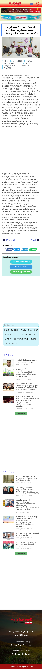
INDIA (30, 330)
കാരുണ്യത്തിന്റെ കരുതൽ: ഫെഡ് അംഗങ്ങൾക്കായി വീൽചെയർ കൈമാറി (26, 544)
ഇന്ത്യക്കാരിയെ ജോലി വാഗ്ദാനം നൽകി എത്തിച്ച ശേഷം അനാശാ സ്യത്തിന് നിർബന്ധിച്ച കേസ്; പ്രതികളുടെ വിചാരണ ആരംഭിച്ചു (27, 401)
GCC (36, 330)
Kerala (23, 330)
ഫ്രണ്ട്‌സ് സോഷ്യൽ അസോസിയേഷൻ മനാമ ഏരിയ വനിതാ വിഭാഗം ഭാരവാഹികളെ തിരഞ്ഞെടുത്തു (27, 490)
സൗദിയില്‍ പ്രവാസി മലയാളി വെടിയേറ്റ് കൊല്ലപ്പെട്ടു (27, 361)
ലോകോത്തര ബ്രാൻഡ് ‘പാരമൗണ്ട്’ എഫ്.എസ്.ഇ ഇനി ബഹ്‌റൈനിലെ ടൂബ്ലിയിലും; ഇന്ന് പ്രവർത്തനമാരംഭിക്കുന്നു (27, 386)
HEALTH (33, 339)
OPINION (8, 339)
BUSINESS (33, 335)
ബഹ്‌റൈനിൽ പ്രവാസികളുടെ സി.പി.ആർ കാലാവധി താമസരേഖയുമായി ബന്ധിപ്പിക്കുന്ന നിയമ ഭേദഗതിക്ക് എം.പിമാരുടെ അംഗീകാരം (27, 521)
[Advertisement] (21, 150)
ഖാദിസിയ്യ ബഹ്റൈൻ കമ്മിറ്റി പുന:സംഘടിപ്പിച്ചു (27, 534)
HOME (6, 330)
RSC (9, 68)
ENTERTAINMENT (21, 339)
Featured (23, 66)
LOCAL (29, 66)
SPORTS (23, 335)
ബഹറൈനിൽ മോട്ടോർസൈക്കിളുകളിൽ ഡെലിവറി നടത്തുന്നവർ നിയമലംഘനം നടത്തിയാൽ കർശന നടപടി (26, 373)
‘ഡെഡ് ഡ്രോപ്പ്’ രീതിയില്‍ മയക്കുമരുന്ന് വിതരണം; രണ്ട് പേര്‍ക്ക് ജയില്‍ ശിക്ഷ (26, 478)
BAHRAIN (15, 66)
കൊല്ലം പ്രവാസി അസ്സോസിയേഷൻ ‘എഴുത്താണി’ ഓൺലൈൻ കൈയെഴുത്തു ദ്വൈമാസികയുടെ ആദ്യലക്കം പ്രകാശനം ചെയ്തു (27, 504)
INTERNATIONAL (11, 335)
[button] (31, 3)
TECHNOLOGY (11, 344)
